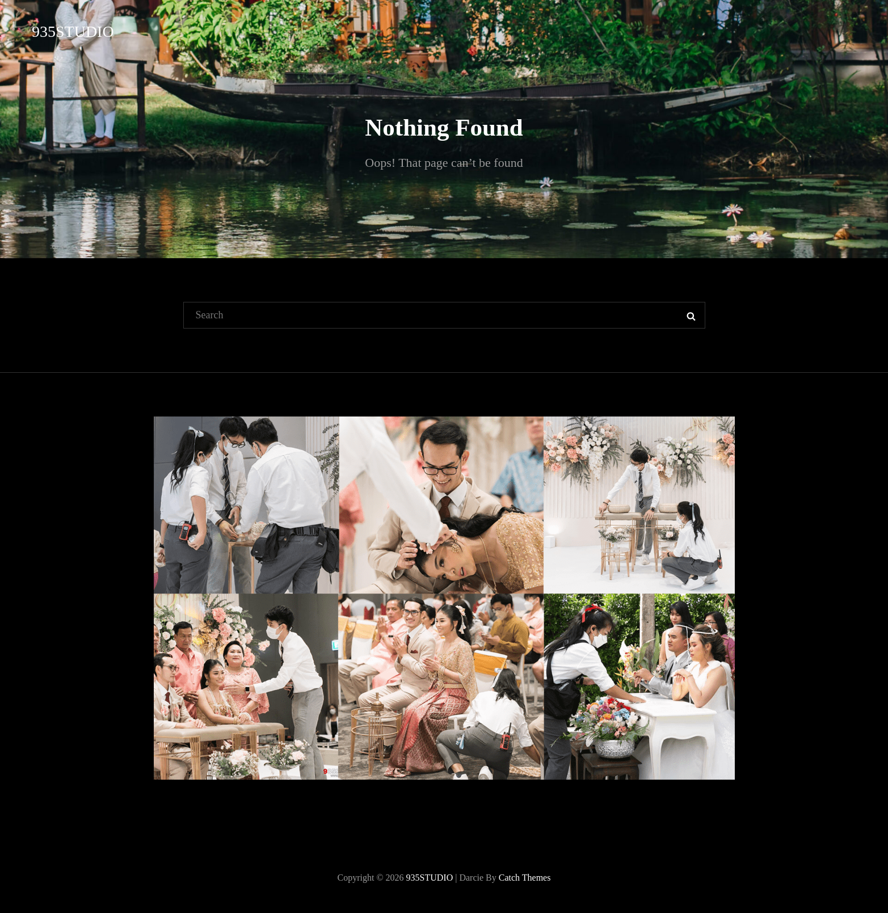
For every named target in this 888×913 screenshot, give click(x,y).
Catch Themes (525, 877)
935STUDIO (73, 31)
